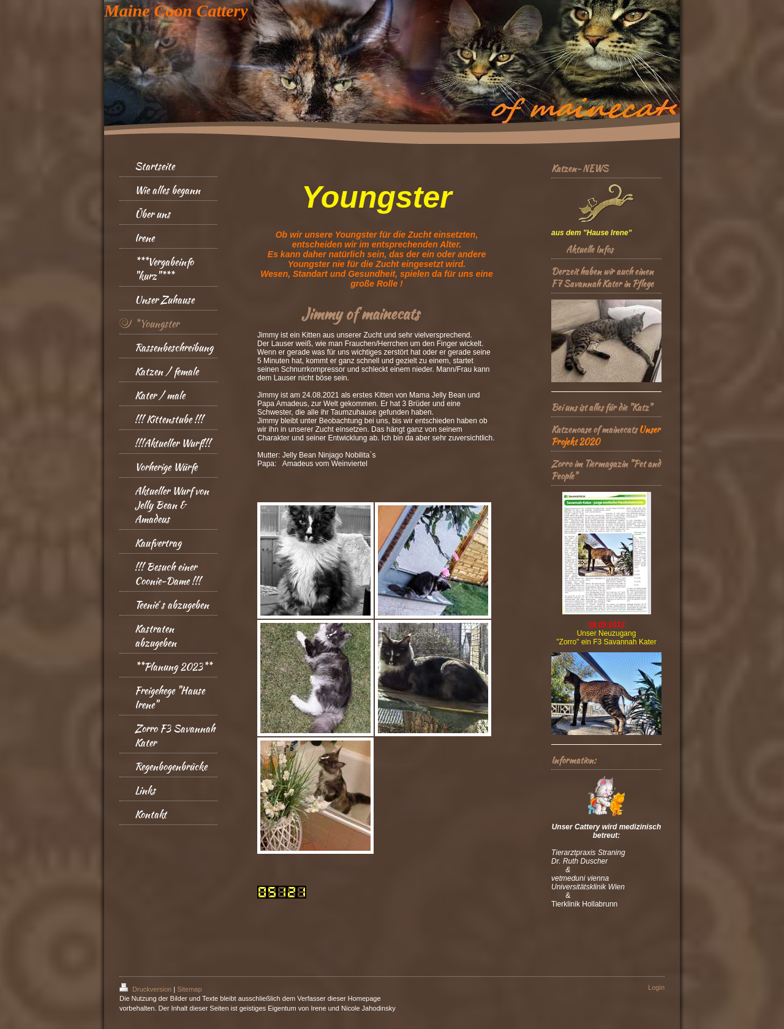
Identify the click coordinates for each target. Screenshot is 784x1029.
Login (656, 987)
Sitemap (189, 989)
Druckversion (146, 989)
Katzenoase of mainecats (594, 429)
